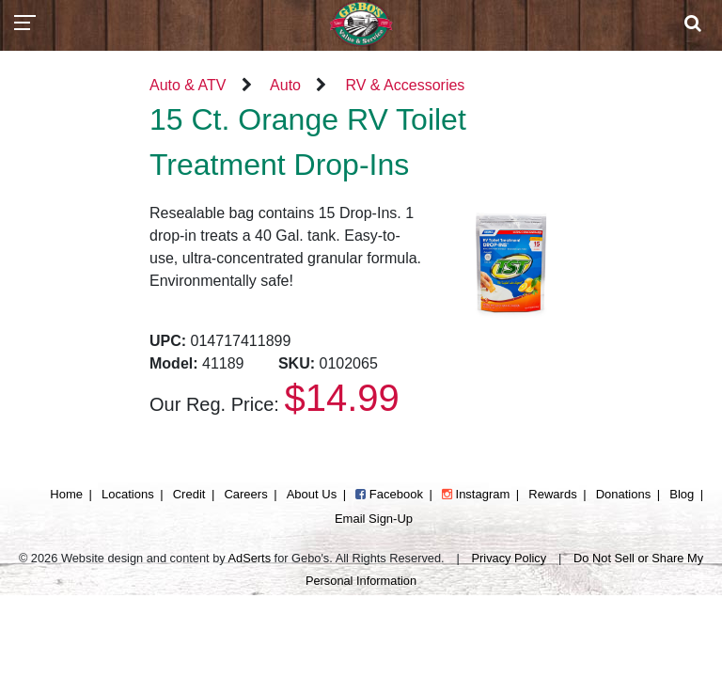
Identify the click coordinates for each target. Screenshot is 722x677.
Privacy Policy (509, 558)
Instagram (476, 494)
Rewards (552, 494)
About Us (312, 494)
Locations (128, 494)
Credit (189, 494)
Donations (623, 494)
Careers (245, 494)
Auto (285, 85)
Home (66, 494)
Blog (681, 494)
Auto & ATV (188, 85)
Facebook (389, 494)
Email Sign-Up (374, 519)
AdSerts (250, 558)
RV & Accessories (404, 85)
